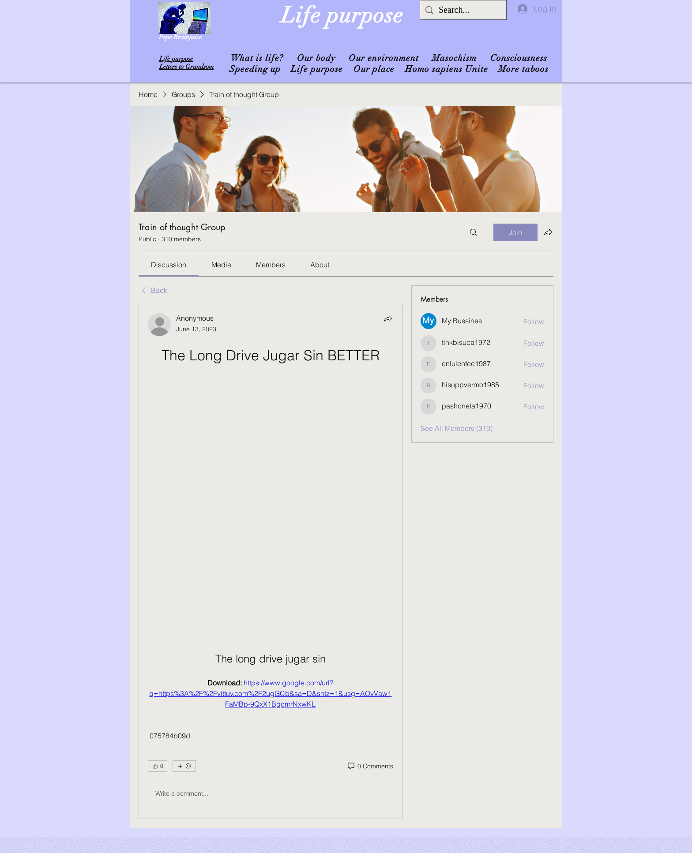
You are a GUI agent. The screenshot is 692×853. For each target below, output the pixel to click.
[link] (168, 264)
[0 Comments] (369, 766)
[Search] (473, 232)
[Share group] (548, 232)
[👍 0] (157, 766)
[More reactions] (184, 766)
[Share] (388, 318)
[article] (270, 561)
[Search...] (463, 9)
